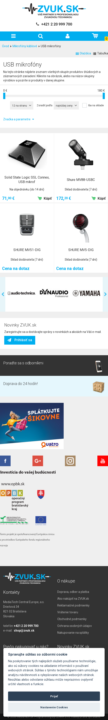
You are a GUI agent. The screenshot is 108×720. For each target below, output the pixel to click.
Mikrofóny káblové (25, 46)
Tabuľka (100, 53)
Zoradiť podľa (44, 105)
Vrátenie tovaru (67, 612)
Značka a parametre (18, 119)
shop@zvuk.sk (24, 630)
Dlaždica (83, 53)
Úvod (5, 46)
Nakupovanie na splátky (73, 632)
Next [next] (105, 294)
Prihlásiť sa (19, 340)
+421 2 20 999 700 (26, 626)
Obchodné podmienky (72, 619)
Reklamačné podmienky (73, 605)
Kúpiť (45, 198)
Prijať (54, 696)
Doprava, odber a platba (73, 592)
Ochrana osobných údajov (74, 626)
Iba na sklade (96, 105)
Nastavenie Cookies (54, 707)
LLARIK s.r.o (63, 716)
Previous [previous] (2, 294)
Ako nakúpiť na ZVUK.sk (73, 598)
